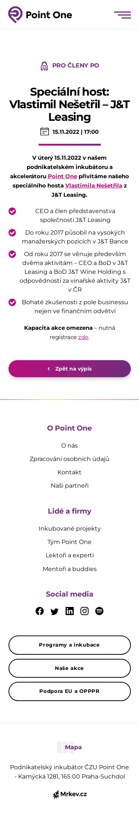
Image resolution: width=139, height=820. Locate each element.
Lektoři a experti (70, 555)
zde (83, 337)
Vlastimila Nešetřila (93, 185)
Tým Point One (69, 541)
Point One (62, 176)
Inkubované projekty (70, 528)
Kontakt (69, 472)
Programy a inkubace (69, 645)
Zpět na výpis (69, 368)
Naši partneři (70, 485)
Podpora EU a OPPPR (69, 691)
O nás (69, 445)
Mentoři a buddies (70, 568)
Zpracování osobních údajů (69, 458)
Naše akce (69, 668)
